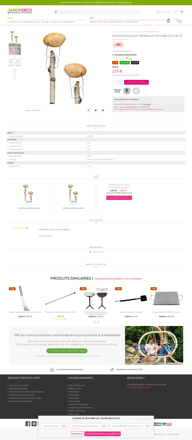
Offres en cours (75, 389)
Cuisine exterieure (120, 32)
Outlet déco (74, 395)
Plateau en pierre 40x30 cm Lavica (166, 312)
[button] (120, 81)
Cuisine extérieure (14, 22)
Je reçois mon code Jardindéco (67, 350)
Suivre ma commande (18, 385)
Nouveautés (74, 398)
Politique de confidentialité (20, 401)
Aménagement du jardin (31, 22)
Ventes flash (74, 392)
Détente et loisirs (132, 22)
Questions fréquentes (18, 389)
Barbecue (134, 32)
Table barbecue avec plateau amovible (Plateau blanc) (96, 313)
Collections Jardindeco (78, 404)
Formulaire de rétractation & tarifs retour (26, 392)
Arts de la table (102, 22)
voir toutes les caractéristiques (124, 55)
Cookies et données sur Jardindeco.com (96, 418)
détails (77, 421)
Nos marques (74, 401)
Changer (147, 104)
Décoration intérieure (116, 22)
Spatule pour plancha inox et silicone (25, 312)
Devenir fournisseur (77, 411)
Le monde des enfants (67, 22)
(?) (59, 426)
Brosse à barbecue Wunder (131, 312)
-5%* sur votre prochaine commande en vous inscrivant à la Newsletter (67, 335)
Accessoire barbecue (150, 32)
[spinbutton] (117, 82)
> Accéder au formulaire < (139, 387)
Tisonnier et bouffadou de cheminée (60, 312)
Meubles (93, 22)
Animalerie (53, 22)
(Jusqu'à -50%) (177, 20)
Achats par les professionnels (21, 395)
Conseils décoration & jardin (81, 408)
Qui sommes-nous (77, 385)
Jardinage (44, 22)
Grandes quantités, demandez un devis (25, 398)
